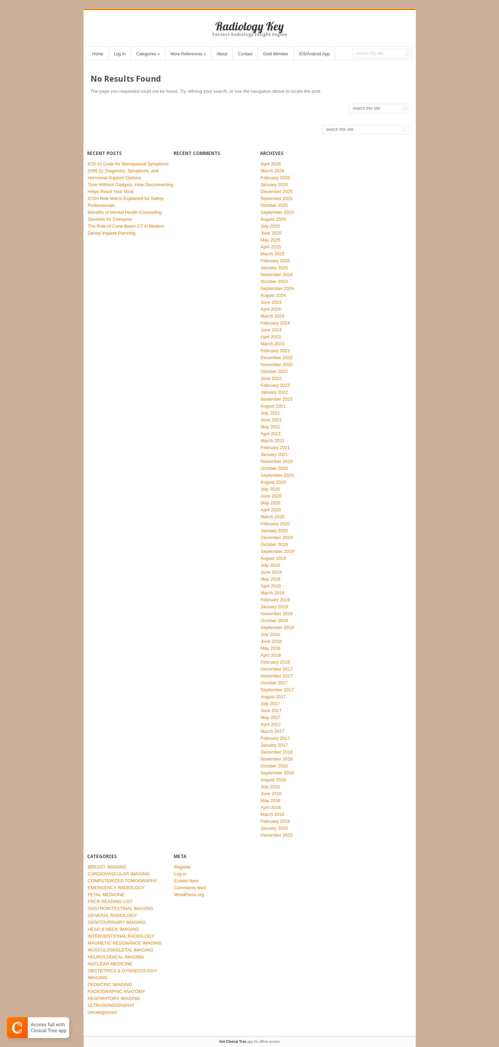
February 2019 (275, 599)
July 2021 (270, 413)
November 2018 (277, 613)
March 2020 (273, 516)
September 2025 (277, 212)
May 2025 (270, 240)
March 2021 (273, 440)
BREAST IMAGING (107, 867)
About (221, 54)
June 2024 (271, 302)
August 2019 (273, 558)
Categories (148, 54)
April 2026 (271, 163)
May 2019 (270, 579)
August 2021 (273, 406)
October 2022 (274, 371)
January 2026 (274, 184)
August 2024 (273, 295)
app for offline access (249, 1042)
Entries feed (186, 880)
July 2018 (270, 634)
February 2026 (275, 177)
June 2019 (271, 572)
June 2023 (271, 330)
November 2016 (277, 759)
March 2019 (273, 592)
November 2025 (277, 198)
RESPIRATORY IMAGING (114, 998)
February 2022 (275, 385)
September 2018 (277, 627)
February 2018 (275, 662)
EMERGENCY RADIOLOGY (116, 887)
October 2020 (274, 468)
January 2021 (274, 454)
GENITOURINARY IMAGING (117, 922)
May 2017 (270, 717)
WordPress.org (189, 894)
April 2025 (271, 246)
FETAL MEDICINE (106, 894)
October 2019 (274, 544)
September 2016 (277, 772)
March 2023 (273, 343)
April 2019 (271, 586)
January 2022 (274, 392)
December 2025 (277, 191)
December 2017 (277, 669)
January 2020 (274, 530)
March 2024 (273, 316)
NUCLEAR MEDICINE (110, 963)
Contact (245, 54)
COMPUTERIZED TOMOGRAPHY (122, 880)
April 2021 (271, 433)
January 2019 (274, 606)
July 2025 (270, 226)
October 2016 (274, 765)
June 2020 (271, 496)
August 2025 (273, 219)
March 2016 (273, 814)
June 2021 (271, 419)
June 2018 (271, 641)
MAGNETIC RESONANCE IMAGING (125, 943)
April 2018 (271, 655)
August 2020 (273, 482)
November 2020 (277, 461)
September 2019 (277, 551)
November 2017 (277, 676)
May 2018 (270, 648)
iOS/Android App (314, 54)
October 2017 (274, 682)
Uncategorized (102, 1012)
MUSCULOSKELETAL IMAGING (120, 950)
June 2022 (271, 378)
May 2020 (270, 503)
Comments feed (190, 887)
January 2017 (274, 745)
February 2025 (275, 260)
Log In (120, 54)
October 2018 (274, 620)
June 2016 (271, 793)
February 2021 (275, 447)
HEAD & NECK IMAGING (113, 929)
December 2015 (277, 835)
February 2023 (275, 350)
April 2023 (271, 336)
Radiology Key (249, 26)
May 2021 (270, 426)
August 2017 (273, 696)
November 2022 (277, 364)
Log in (180, 873)
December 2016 (277, 752)
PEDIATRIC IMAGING (110, 984)
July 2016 (270, 786)
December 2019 (277, 537)
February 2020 (275, 523)
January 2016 (274, 828)
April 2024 (271, 309)
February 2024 (275, 323)
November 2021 (277, 399)
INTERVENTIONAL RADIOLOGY (121, 936)
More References (188, 54)
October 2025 (274, 205)
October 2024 (274, 281)
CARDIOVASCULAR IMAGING (119, 873)
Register (182, 867)
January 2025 (274, 267)
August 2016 (273, 779)
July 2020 (270, 489)
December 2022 (277, 357)
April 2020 (271, 509)
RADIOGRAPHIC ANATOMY (116, 991)
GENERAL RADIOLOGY (112, 915)
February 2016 (275, 821)
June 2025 (271, 233)
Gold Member (275, 54)
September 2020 (277, 475)
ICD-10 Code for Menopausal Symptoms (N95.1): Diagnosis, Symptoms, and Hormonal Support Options (128, 170)
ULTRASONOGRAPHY (111, 1005)
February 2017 (275, 738)
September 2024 (277, 288)
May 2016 (270, 800)
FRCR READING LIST (110, 901)
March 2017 (273, 731)
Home (97, 54)
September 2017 (277, 689)
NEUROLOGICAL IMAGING (116, 956)
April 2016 (271, 807)
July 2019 (270, 565)
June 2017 (271, 710)
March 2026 (273, 170)
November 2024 (277, 274)
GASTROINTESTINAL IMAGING (120, 908)
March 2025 (273, 253)
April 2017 (271, 724)
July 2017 (270, 703)
